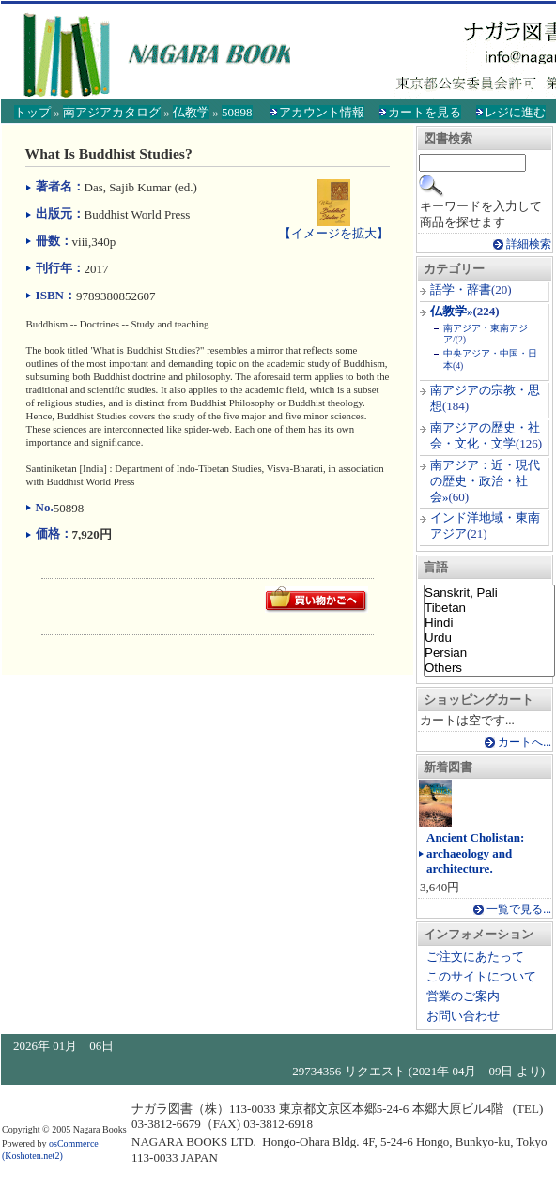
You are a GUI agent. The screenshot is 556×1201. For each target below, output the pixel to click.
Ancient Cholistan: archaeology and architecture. (475, 853)
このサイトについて (481, 976)
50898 (237, 112)
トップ (32, 112)
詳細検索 (528, 244)
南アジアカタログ (112, 112)
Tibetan (489, 608)
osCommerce (74, 1143)
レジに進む (515, 112)
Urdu (489, 638)
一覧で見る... (518, 910)
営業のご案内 (463, 996)
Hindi (489, 623)
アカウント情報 (321, 112)
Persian (489, 653)
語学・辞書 (460, 289)
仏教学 (191, 112)
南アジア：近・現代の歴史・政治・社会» (485, 481)
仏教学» (451, 311)
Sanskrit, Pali (489, 592)
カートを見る (424, 112)
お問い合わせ (463, 1016)
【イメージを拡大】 (334, 225)
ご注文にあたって (475, 957)
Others (489, 668)
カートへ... (524, 743)
